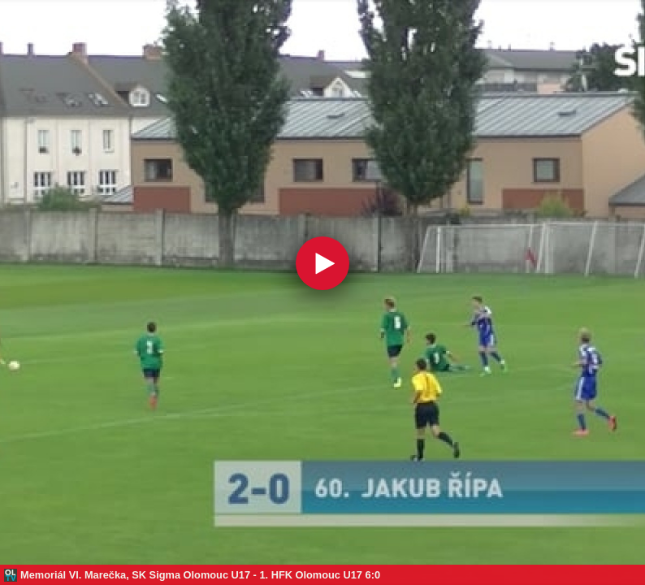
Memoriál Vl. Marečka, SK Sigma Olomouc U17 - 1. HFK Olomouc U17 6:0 (200, 575)
